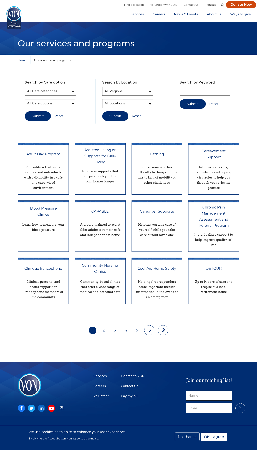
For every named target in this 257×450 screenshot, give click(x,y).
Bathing (157, 157)
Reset (59, 119)
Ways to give (240, 16)
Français (210, 4)
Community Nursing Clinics (100, 272)
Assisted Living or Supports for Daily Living (100, 159)
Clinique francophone (43, 272)
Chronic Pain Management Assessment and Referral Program (214, 219)
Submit (38, 119)
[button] (222, 4)
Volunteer (101, 396)
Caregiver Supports (157, 215)
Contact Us (129, 386)
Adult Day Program (43, 157)
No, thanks (187, 437)
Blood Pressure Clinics (43, 215)
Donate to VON (133, 376)
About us (214, 16)
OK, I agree (214, 437)
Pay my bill (129, 396)
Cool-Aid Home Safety (157, 272)
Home (22, 63)
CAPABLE (100, 215)
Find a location (134, 4)
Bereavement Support (213, 157)
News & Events (186, 16)
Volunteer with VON (163, 4)
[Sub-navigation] (137, 16)
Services (137, 16)
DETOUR (214, 272)
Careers (159, 16)
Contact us (191, 4)
